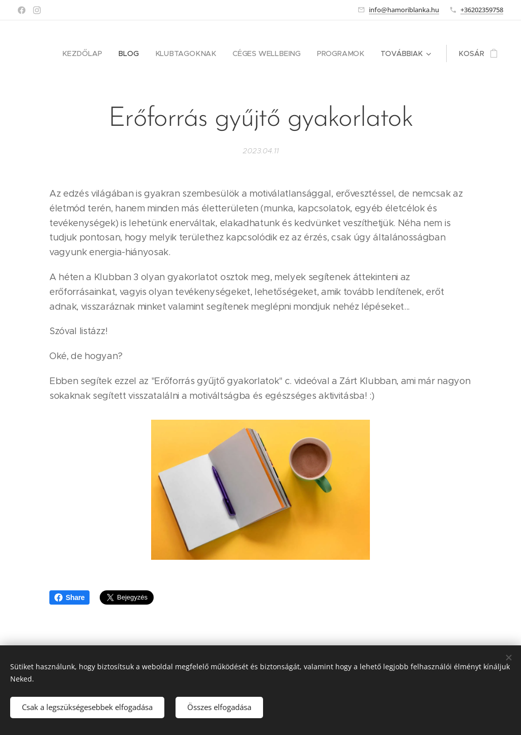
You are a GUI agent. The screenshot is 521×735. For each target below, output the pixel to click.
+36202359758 (481, 9)
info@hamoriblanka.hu (404, 9)
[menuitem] (91, 53)
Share (69, 597)
